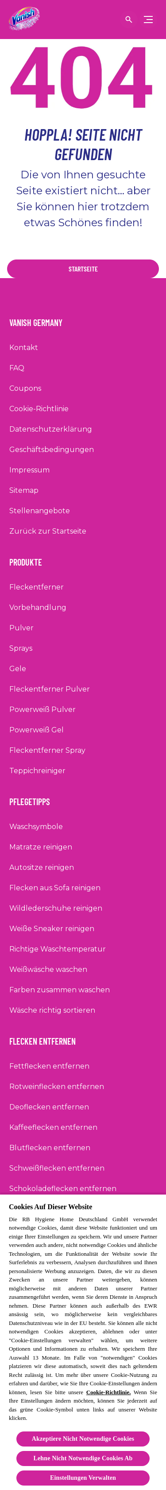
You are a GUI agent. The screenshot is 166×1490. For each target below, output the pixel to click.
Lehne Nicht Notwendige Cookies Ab (83, 1458)
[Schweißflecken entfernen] (57, 1168)
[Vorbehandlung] (38, 607)
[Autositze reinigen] (41, 867)
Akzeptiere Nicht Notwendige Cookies (83, 1438)
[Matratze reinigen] (41, 847)
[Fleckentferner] (36, 587)
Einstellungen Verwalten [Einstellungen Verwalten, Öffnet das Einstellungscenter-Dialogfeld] (83, 1477)
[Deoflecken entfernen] (49, 1107)
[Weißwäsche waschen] (48, 969)
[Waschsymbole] (36, 827)
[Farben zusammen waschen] (59, 990)
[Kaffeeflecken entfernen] (53, 1127)
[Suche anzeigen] (129, 19)
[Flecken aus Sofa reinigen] (55, 888)
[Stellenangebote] (39, 511)
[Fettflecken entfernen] (49, 1066)
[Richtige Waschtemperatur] (57, 949)
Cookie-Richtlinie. (108, 1392)
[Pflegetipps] (35, 799)
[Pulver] (21, 628)
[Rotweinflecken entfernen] (56, 1087)
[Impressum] (29, 470)
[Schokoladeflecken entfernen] (63, 1189)
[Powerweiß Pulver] (42, 710)
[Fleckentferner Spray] (47, 750)
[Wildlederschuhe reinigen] (56, 908)
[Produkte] (31, 559)
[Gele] (18, 669)
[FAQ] (17, 368)
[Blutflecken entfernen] (50, 1148)
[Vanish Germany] (41, 320)
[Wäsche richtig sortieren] (52, 1010)
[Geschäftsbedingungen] (51, 450)
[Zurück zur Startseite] (48, 531)
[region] (83, 1342)
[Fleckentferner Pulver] (49, 689)
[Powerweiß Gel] (36, 730)
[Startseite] (83, 268)
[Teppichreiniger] (37, 771)
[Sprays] (21, 648)
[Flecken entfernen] (48, 1038)
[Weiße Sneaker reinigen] (52, 929)
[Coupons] (25, 388)
